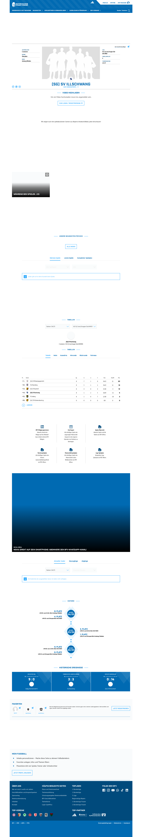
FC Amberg (33, 396)
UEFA (22, 823)
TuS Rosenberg (34, 385)
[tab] (55, 259)
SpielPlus (105, 3)
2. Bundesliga (76, 792)
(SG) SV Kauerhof (34, 389)
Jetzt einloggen (122, 3)
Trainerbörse (46, 801)
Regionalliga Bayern (78, 798)
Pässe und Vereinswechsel (50, 789)
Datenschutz (117, 823)
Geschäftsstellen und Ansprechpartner (24, 792)
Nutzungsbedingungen (105, 823)
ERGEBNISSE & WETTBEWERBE (21, 10)
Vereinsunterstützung (19, 798)
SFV (13, 823)
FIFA (28, 823)
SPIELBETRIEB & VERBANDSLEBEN (56, 10)
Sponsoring (16, 795)
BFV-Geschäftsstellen (49, 798)
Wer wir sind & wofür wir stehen (22, 789)
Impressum (127, 823)
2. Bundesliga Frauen (79, 805)
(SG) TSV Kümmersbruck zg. (37, 400)
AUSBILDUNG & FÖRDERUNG (79, 10)
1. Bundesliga (76, 789)
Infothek (112, 3)
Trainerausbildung (48, 792)
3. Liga (74, 795)
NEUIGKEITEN (38, 10)
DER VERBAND (95, 10)
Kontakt (14, 805)
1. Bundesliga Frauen (79, 801)
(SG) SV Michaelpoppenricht (37, 381)
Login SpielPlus (47, 805)
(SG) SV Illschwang (35, 393)
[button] (13, 86)
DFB (18, 823)
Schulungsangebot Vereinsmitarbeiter (54, 795)
